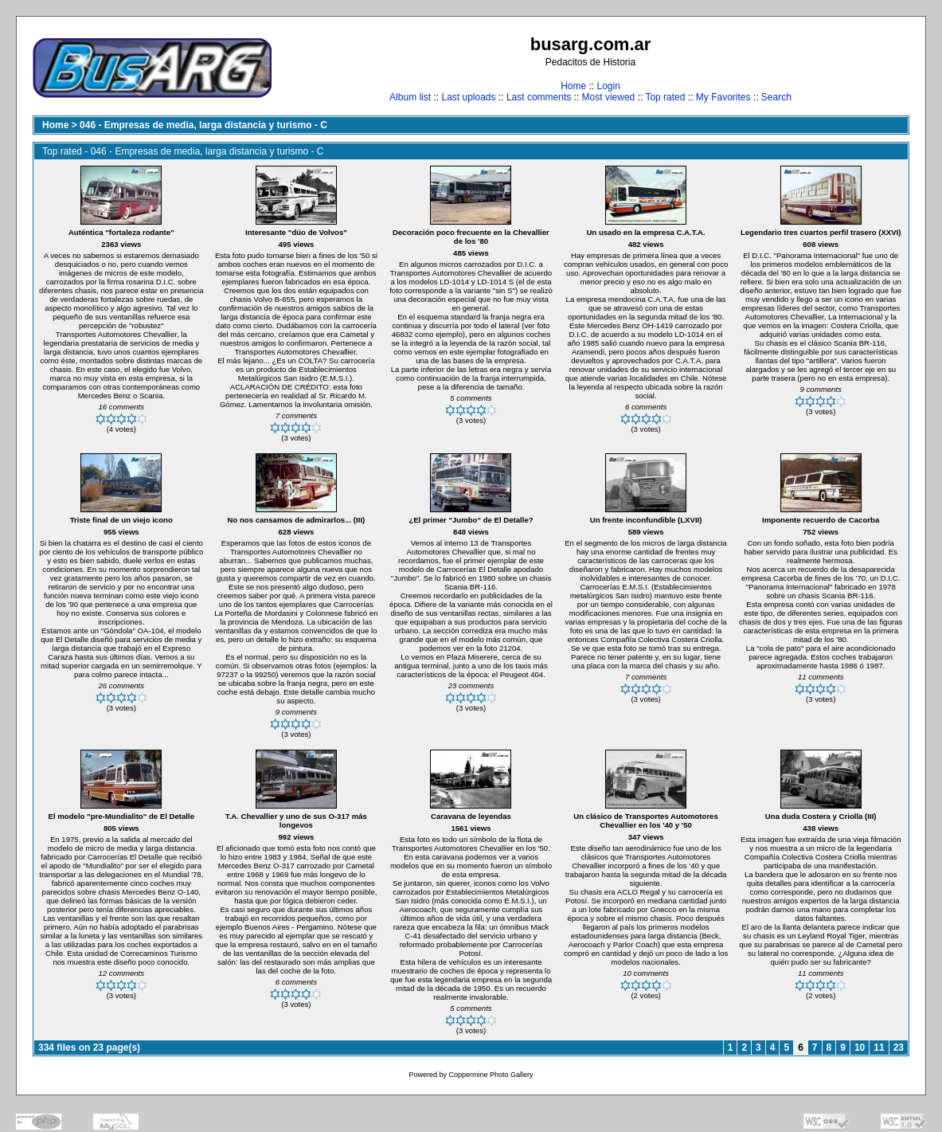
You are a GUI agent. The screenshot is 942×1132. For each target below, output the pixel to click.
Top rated (665, 97)
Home (573, 86)
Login (608, 86)
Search (776, 97)
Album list (410, 97)
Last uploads (468, 97)
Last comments (538, 97)
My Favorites (723, 97)
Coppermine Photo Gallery (490, 1075)
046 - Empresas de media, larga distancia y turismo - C (203, 125)
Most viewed (608, 97)
